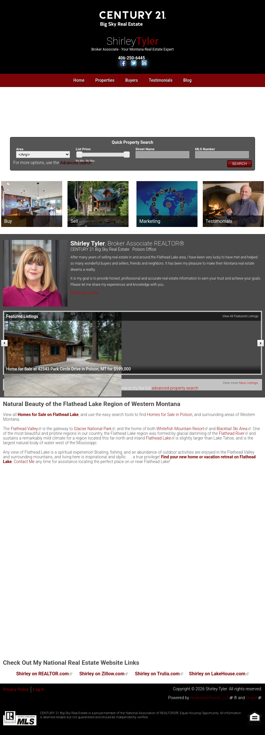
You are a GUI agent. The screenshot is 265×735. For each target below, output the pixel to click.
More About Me (84, 292)
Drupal (252, 697)
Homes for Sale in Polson (170, 414)
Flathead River (231, 433)
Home (79, 80)
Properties (104, 80)
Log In (39, 689)
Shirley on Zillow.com (101, 673)
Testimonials (161, 80)
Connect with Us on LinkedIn (144, 63)
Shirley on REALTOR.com (42, 673)
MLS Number (205, 149)
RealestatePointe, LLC (209, 697)
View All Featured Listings (240, 316)
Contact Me (24, 461)
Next (260, 343)
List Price (83, 149)
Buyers (131, 80)
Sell (74, 221)
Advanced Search (76, 162)
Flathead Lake (158, 438)
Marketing (149, 221)
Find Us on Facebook (123, 63)
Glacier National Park (93, 428)
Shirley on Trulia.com (157, 673)
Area (19, 149)
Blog (187, 80)
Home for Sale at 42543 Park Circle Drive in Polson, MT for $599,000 (68, 369)
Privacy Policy (16, 689)
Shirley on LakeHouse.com (217, 673)
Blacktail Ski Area (232, 428)
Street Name (145, 149)
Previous (4, 343)
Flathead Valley (24, 428)
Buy (8, 221)
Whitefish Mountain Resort (180, 428)
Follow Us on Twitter (133, 63)
